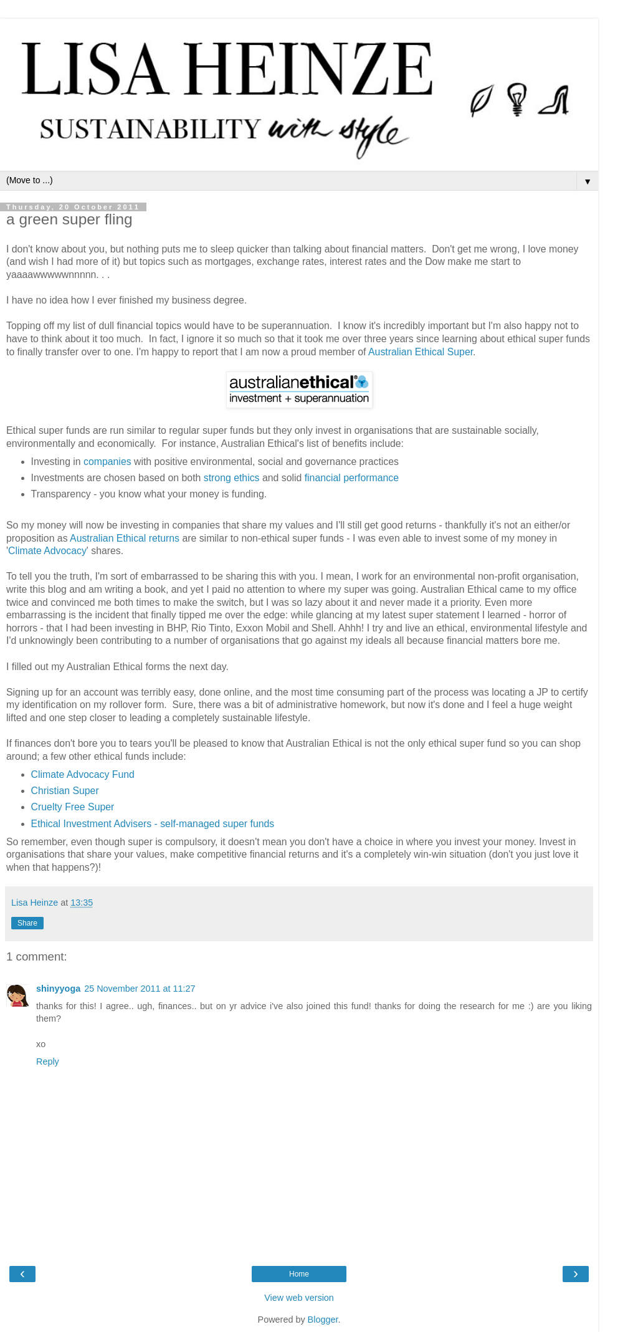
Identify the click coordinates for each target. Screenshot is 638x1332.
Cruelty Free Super (73, 807)
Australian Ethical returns (124, 538)
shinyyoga (58, 989)
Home (299, 1274)
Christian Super (65, 790)
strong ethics (232, 477)
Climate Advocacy (47, 550)
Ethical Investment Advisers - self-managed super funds (153, 823)
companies (107, 461)
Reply (47, 1061)
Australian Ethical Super (420, 352)
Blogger (323, 1320)
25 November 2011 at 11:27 (139, 989)
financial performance (352, 477)
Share (27, 923)
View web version (299, 1298)
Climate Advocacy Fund (83, 774)
